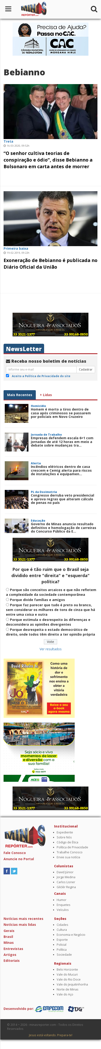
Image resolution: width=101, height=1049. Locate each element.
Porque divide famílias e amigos (37, 599)
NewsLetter (24, 349)
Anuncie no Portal (19, 859)
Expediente (65, 832)
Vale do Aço (65, 994)
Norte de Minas (67, 989)
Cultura (62, 930)
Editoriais (12, 960)
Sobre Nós (64, 837)
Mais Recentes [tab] (19, 395)
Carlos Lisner (66, 882)
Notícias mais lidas (20, 924)
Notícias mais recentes (23, 918)
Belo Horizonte (67, 970)
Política (62, 950)
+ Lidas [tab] (46, 395)
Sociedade (64, 955)
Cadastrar (85, 369)
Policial (61, 945)
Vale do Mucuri (67, 974)
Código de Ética (67, 842)
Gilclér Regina (66, 887)
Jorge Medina (66, 877)
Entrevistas (13, 948)
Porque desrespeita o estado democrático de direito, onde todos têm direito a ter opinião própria (50, 632)
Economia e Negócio (71, 935)
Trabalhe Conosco (70, 852)
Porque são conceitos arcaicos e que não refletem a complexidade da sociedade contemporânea (51, 592)
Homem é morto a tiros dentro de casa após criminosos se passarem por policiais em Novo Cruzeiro (61, 413)
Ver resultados (51, 649)
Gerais (9, 930)
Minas (9, 942)
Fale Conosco (15, 852)
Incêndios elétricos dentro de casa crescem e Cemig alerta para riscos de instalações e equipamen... (61, 470)
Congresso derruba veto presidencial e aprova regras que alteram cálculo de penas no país (62, 499)
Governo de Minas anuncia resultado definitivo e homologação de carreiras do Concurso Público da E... (63, 528)
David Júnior (65, 872)
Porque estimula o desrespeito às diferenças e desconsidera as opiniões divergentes (48, 622)
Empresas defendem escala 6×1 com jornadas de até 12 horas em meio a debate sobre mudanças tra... (62, 442)
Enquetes (63, 905)
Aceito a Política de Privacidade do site (41, 376)
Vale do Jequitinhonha (72, 984)
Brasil (8, 936)
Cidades (62, 925)
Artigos (10, 954)
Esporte (62, 940)
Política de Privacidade (72, 847)
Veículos (63, 910)
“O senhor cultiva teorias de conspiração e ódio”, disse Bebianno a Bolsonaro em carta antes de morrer (48, 160)
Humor (61, 900)
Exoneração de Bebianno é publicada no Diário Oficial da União (50, 263)
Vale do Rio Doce (69, 979)
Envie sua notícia (68, 857)
